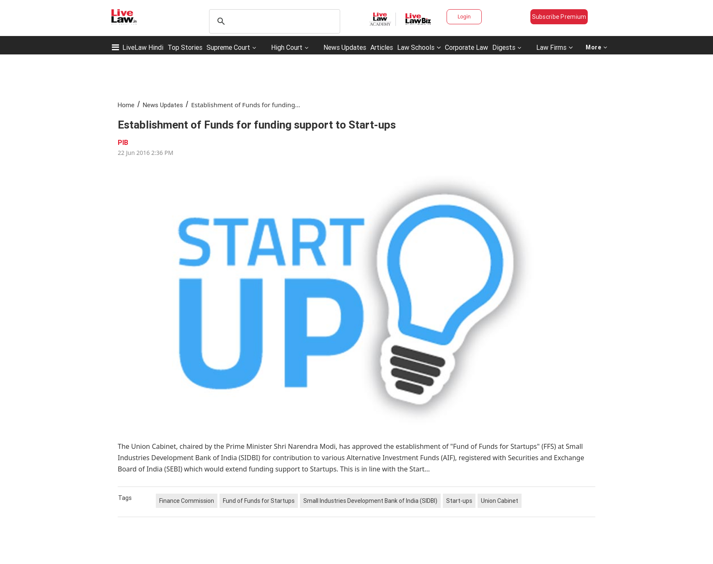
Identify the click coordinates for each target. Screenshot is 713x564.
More (596, 47)
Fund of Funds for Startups (258, 501)
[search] (273, 21)
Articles (381, 47)
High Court (286, 47)
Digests (503, 47)
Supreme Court (228, 47)
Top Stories (185, 47)
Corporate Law (466, 47)
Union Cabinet (499, 501)
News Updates (344, 47)
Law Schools (419, 47)
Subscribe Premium (559, 17)
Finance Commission (186, 501)
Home (126, 105)
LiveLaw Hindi (142, 47)
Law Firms (554, 47)
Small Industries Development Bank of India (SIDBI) (370, 501)
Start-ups (459, 501)
